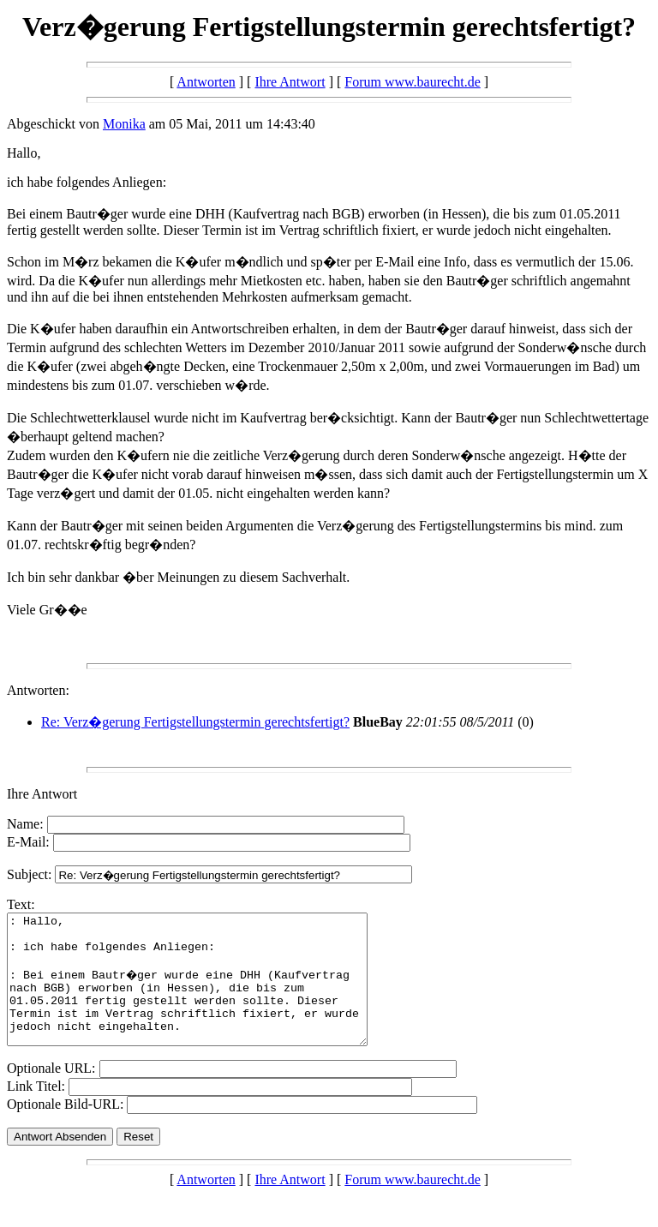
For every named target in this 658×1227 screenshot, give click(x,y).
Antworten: (38, 690)
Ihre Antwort (289, 82)
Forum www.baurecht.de (412, 82)
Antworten (205, 82)
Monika (124, 124)
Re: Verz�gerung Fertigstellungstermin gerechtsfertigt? (195, 722)
